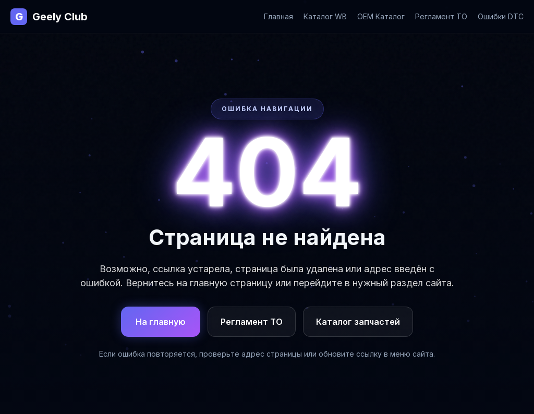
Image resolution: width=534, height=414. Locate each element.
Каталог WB (325, 16)
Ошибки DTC (501, 16)
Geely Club (49, 16)
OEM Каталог (381, 16)
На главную (161, 321)
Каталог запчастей (358, 321)
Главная (278, 16)
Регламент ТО (441, 16)
